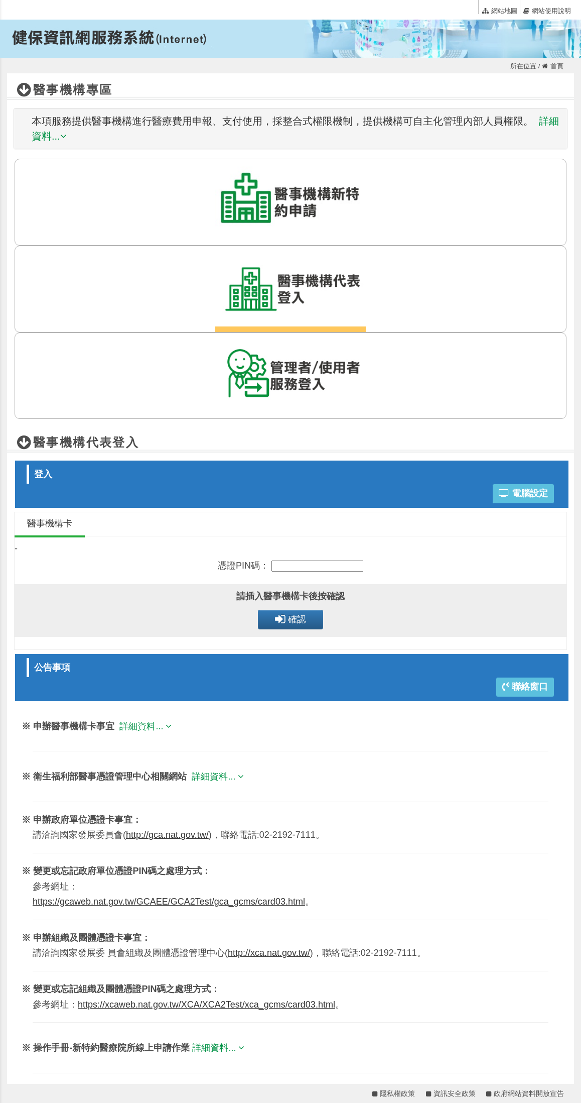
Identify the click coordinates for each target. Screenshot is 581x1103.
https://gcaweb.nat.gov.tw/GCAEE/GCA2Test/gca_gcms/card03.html (169, 902)
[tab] (290, 128)
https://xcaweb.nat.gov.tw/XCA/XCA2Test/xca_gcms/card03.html (206, 1005)
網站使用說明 (547, 10)
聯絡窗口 (525, 687)
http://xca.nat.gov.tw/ (269, 953)
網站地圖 (499, 10)
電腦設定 (523, 493)
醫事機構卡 (49, 523)
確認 (290, 619)
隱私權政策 (393, 1093)
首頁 (552, 66)
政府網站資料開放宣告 (525, 1093)
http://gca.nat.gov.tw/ (167, 835)
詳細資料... (146, 726)
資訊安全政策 (451, 1093)
